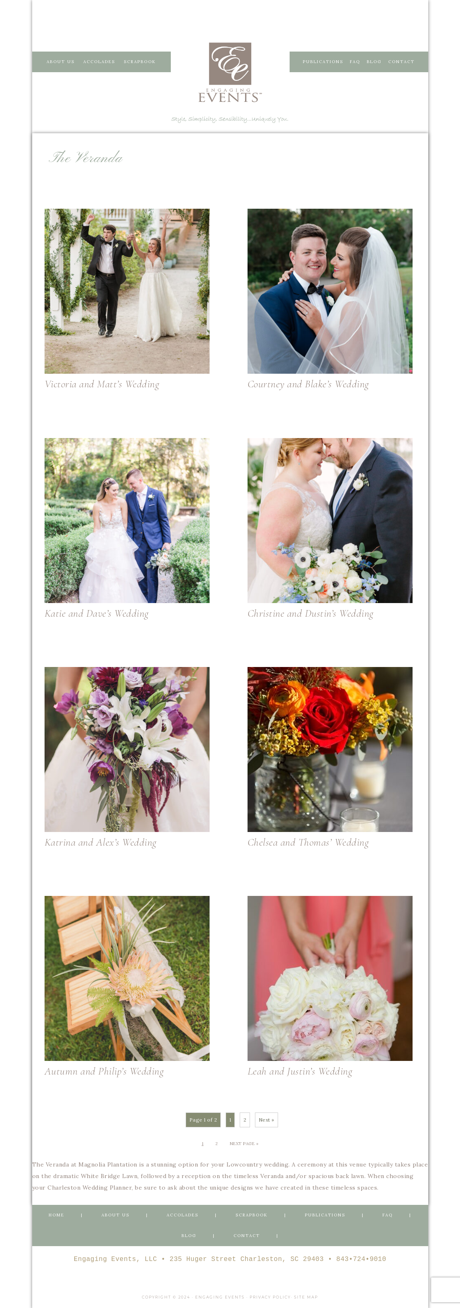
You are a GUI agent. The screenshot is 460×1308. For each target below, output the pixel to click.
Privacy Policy (270, 1296)
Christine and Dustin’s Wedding (311, 613)
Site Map (306, 1296)
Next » (266, 1120)
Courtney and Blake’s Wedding (308, 383)
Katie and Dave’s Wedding (97, 613)
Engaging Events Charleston (230, 72)
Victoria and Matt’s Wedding (102, 383)
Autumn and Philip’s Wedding (104, 1071)
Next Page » (244, 1143)
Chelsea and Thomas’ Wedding (308, 842)
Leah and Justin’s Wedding (300, 1071)
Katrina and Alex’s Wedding (101, 842)
